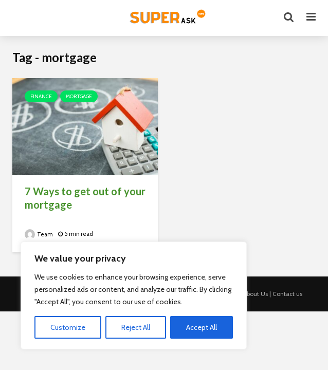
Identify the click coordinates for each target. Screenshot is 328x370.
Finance (41, 96)
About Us (255, 294)
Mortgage (79, 96)
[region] (134, 295)
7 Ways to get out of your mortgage (85, 198)
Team (39, 234)
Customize (67, 327)
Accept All (201, 327)
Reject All (135, 327)
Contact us (287, 294)
